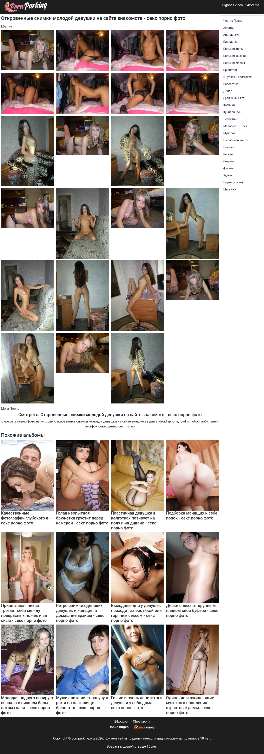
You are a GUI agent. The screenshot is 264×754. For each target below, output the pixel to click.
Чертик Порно (232, 20)
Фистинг (229, 168)
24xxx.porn (122, 721)
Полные (228, 147)
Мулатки (229, 133)
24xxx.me (252, 5)
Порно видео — (120, 727)
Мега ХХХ (229, 189)
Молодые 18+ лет (235, 126)
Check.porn (141, 721)
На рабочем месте (235, 140)
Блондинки (230, 41)
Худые (227, 175)
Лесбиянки (230, 119)
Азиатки (229, 27)
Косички (229, 105)
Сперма (228, 161)
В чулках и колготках (237, 77)
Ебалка (6, 26)
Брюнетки (230, 70)
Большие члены (234, 63)
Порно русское (233, 182)
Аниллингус (231, 34)
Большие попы (233, 48)
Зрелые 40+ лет (234, 98)
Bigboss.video (232, 5)
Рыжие (228, 154)
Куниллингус (232, 112)
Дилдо (227, 91)
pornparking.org (83, 738)
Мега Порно (10, 409)
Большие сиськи (234, 55)
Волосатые (230, 84)
